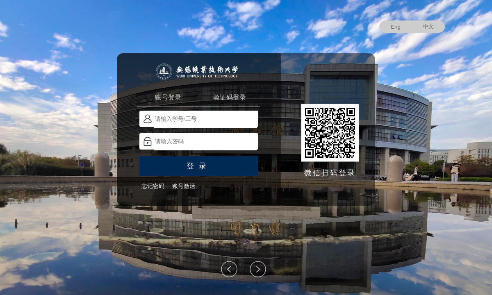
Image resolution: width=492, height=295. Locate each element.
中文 (428, 26)
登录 (199, 166)
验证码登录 (229, 97)
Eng (396, 27)
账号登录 (168, 97)
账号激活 (183, 186)
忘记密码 (152, 186)
